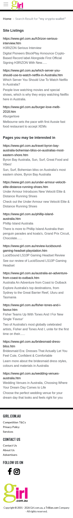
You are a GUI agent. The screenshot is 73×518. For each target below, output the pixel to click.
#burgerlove (11, 116)
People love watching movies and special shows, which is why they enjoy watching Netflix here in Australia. (36, 94)
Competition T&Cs (14, 422)
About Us (9, 450)
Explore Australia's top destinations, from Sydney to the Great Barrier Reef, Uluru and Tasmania (33, 292)
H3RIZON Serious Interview (22, 48)
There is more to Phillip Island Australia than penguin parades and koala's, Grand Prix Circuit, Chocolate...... (36, 233)
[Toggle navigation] (7, 4)
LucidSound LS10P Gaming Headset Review (34, 255)
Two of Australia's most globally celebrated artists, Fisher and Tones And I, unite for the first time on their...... (36, 329)
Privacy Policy (11, 427)
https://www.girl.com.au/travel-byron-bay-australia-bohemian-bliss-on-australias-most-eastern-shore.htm (33, 150)
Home (7, 18)
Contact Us (10, 445)
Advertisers (10, 454)
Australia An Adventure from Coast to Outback (34, 282)
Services (8, 431)
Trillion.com (52, 507)
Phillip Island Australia (18, 223)
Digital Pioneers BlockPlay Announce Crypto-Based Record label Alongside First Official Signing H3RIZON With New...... (34, 58)
